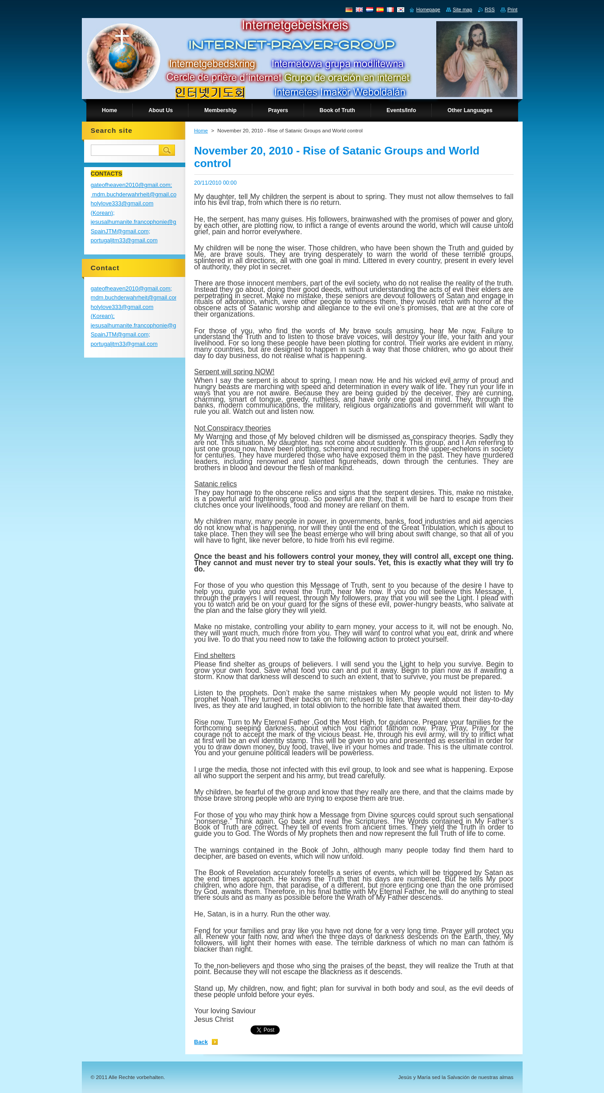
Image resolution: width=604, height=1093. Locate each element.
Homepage (428, 9)
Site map (462, 9)
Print (512, 9)
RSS (490, 9)
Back (201, 1042)
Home (201, 130)
